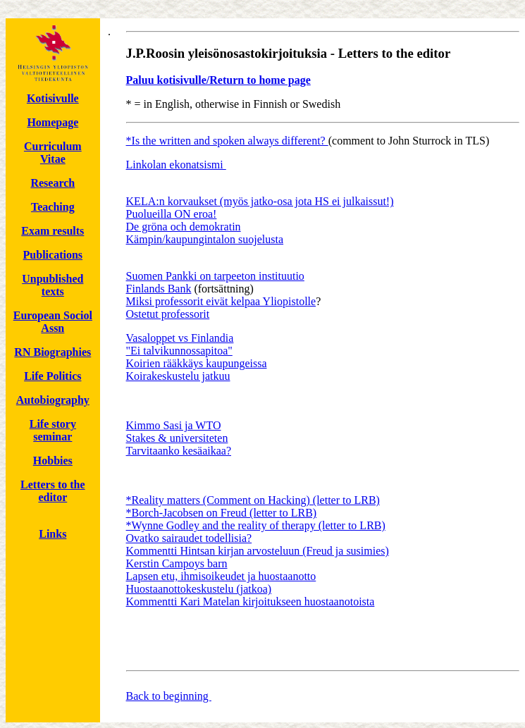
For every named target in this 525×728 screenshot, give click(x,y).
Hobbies (53, 461)
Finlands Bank (159, 289)
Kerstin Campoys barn (177, 563)
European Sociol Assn (52, 321)
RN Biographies (52, 352)
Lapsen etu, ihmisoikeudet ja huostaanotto (221, 576)
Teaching (53, 207)
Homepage (52, 122)
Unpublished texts (52, 285)
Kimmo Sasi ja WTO (173, 425)
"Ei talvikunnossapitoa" (179, 351)
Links (52, 534)
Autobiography (52, 400)
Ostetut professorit (168, 314)
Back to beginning (168, 696)
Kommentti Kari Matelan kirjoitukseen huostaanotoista (250, 601)
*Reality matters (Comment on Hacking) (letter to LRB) (253, 500)
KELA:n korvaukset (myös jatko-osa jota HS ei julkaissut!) (260, 201)
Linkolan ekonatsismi (176, 165)
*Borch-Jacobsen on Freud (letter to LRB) (221, 513)
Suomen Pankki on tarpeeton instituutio (215, 276)
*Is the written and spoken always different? (227, 141)
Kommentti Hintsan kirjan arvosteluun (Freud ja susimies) (257, 551)
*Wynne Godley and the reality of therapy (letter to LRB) (255, 525)
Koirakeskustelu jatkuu (178, 376)
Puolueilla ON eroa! (171, 214)
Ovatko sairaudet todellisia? (189, 538)
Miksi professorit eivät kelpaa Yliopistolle (221, 301)
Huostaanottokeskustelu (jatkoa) (199, 589)
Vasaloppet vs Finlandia (180, 338)
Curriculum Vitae (53, 152)
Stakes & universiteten (177, 438)
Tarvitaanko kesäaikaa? (178, 451)
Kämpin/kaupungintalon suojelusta (205, 239)
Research (52, 183)
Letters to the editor (52, 491)
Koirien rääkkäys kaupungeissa (196, 363)
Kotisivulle (53, 98)
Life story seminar (53, 430)
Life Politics (52, 376)
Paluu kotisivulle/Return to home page (218, 80)
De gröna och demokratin (183, 227)
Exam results (52, 231)
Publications (52, 255)
